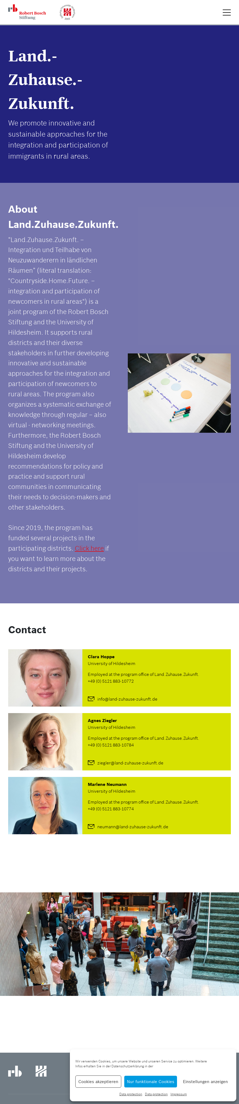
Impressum (178, 1094)
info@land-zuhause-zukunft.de (127, 699)
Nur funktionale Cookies (150, 1081)
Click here (89, 548)
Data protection (130, 1094)
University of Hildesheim (111, 663)
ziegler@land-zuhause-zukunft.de (130, 763)
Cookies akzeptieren (98, 1081)
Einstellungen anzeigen (205, 1081)
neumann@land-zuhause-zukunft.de (132, 826)
